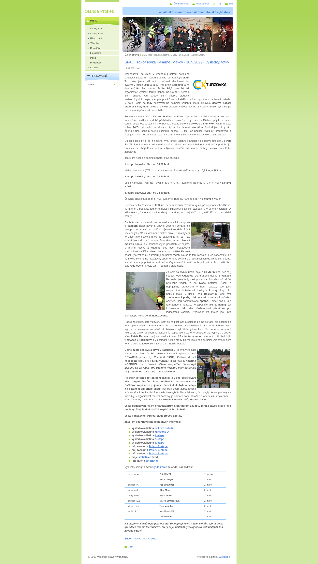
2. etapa (159, 439)
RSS (219, 3)
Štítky (128, 538)
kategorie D (162, 431)
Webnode (224, 556)
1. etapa (159, 435)
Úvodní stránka (132, 55)
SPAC (137, 538)
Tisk (231, 3)
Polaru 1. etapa (158, 446)
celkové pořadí (164, 428)
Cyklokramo (159, 467)
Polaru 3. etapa (158, 453)
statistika (143, 457)
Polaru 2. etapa (158, 449)
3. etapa (159, 442)
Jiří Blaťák (152, 460)
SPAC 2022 (150, 538)
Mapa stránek (202, 3)
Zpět (130, 546)
